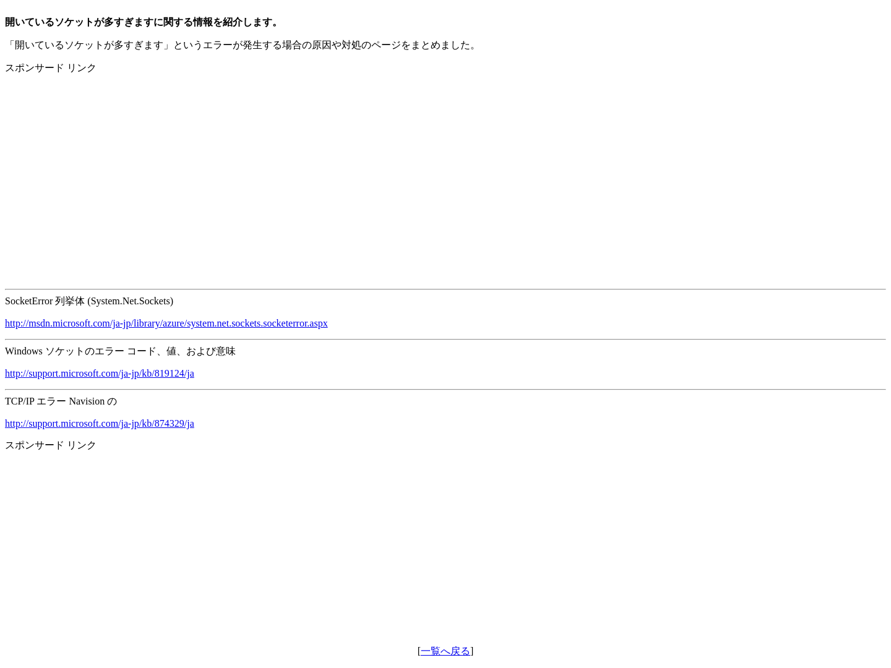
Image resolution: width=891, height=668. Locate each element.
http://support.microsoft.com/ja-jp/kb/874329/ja (99, 423)
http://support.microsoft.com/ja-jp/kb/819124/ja (99, 373)
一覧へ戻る (445, 651)
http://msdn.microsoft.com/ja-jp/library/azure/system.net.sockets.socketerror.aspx (166, 323)
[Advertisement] (376, 171)
